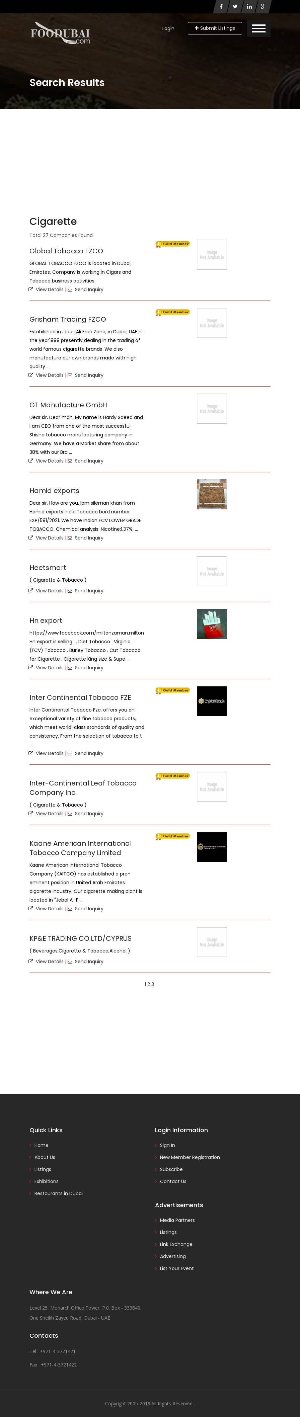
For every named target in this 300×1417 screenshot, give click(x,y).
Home (41, 1145)
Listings (42, 1169)
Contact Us (173, 1181)
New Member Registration (190, 1157)
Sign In (167, 1145)
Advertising (173, 1256)
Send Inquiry (85, 289)
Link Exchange (176, 1244)
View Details (46, 289)
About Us (44, 1157)
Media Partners (177, 1220)
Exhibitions (46, 1181)
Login (168, 28)
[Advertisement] (150, 159)
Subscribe (171, 1169)
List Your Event (177, 1268)
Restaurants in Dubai (58, 1193)
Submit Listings (215, 28)
